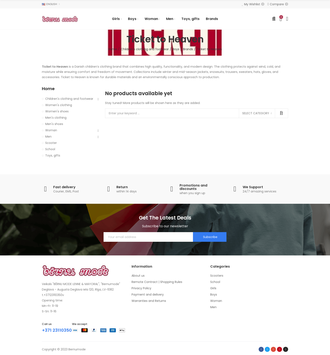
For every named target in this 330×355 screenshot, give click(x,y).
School (50, 149)
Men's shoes (54, 124)
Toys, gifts (52, 155)
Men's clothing (56, 118)
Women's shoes (57, 111)
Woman (51, 130)
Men (48, 136)
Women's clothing (58, 105)
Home (48, 88)
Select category (255, 113)
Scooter (51, 143)
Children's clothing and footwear (69, 99)
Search (281, 113)
